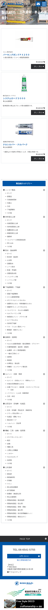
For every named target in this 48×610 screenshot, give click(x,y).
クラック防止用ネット (15, 413)
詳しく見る (38, 66)
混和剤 (9, 357)
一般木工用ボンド (13, 353)
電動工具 (10, 447)
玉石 (8, 206)
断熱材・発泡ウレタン (15, 330)
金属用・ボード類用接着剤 (16, 350)
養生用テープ (11, 420)
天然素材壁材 (11, 200)
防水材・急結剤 (12, 257)
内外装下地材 (11, 323)
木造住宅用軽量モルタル (15, 384)
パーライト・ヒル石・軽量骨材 (18, 393)
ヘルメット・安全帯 (14, 423)
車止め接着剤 (11, 497)
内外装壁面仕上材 (13, 227)
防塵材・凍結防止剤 (14, 494)
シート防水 (11, 267)
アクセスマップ (14, 572)
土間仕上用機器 (12, 450)
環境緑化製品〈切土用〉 (15, 503)
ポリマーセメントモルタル (16, 300)
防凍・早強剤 (11, 270)
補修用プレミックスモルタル (17, 307)
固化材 (9, 474)
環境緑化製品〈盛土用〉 (15, 510)
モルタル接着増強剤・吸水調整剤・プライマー (23, 344)
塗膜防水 (10, 263)
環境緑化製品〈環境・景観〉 (17, 507)
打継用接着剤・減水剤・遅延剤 (18, 347)
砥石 (8, 440)
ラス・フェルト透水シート (16, 327)
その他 (9, 213)
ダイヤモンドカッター (15, 437)
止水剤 (9, 260)
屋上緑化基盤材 (12, 487)
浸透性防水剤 (11, 273)
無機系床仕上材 (12, 230)
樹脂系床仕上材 (12, 233)
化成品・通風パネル (14, 417)
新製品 (9, 196)
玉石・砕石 (11, 396)
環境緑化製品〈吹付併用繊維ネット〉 (20, 513)
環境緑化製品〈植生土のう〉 (17, 517)
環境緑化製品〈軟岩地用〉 (16, 500)
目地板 (9, 480)
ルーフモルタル (12, 320)
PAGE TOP (33, 539)
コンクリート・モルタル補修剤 (18, 310)
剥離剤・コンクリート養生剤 (17, 367)
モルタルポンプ (12, 457)
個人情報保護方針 (24, 560)
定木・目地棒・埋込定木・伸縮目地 (19, 410)
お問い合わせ (24, 556)
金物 (8, 444)
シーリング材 (11, 280)
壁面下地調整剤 (12, 294)
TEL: (24, 549)
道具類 (9, 460)
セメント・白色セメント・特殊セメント (21, 380)
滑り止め (10, 243)
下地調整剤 (11, 210)
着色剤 (9, 360)
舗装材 (9, 236)
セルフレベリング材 (14, 313)
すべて (9, 193)
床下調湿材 (11, 490)
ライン (9, 484)
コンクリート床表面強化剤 (16, 240)
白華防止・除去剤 (13, 363)
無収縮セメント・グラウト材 (17, 317)
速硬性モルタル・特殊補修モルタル (19, 303)
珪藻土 (9, 203)
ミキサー (10, 453)
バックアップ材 (12, 277)
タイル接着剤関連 (13, 297)
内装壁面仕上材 (12, 223)
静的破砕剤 (11, 477)
